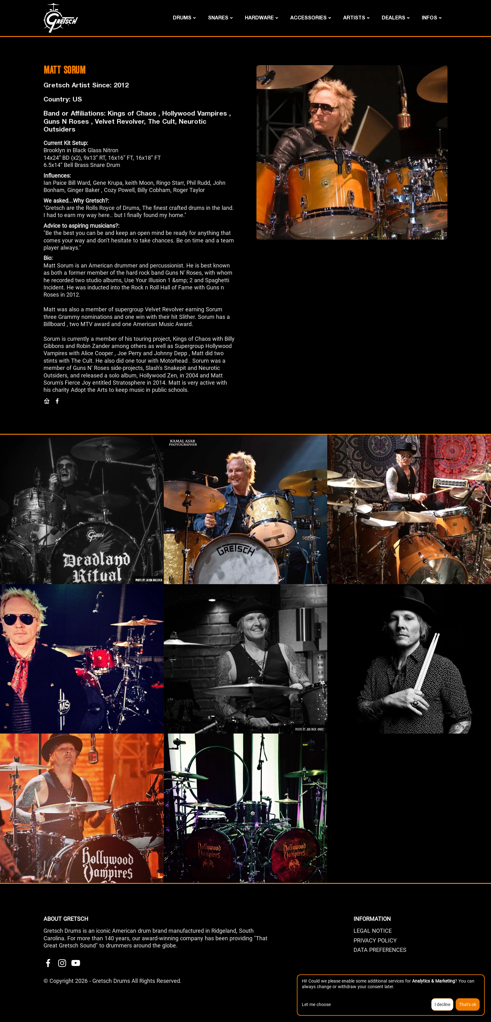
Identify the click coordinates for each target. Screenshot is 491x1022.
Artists (354, 17)
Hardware (259, 17)
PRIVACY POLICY (375, 940)
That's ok (467, 1004)
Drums (182, 17)
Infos (429, 17)
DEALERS (393, 17)
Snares (218, 17)
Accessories (308, 17)
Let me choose (316, 1004)
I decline (442, 1004)
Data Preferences (380, 950)
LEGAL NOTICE (373, 930)
